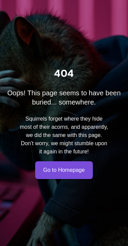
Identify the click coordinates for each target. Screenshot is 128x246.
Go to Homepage (64, 170)
